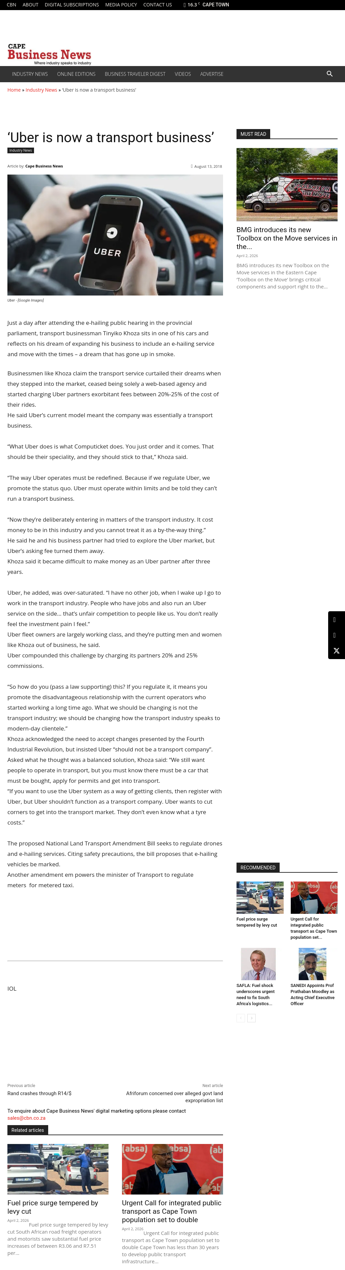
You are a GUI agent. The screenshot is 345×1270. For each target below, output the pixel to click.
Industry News (30, 74)
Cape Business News (44, 165)
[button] (329, 74)
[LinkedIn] (337, 620)
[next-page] (251, 1018)
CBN (11, 4)
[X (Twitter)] (337, 651)
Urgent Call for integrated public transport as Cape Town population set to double (171, 1211)
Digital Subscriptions (72, 4)
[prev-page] (241, 1018)
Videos (183, 74)
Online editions (76, 74)
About (30, 4)
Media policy (121, 4)
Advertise (212, 74)
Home (14, 90)
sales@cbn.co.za (26, 1118)
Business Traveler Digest (135, 74)
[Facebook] (337, 635)
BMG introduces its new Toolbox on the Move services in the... (287, 238)
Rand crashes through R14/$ (39, 1093)
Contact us (157, 4)
